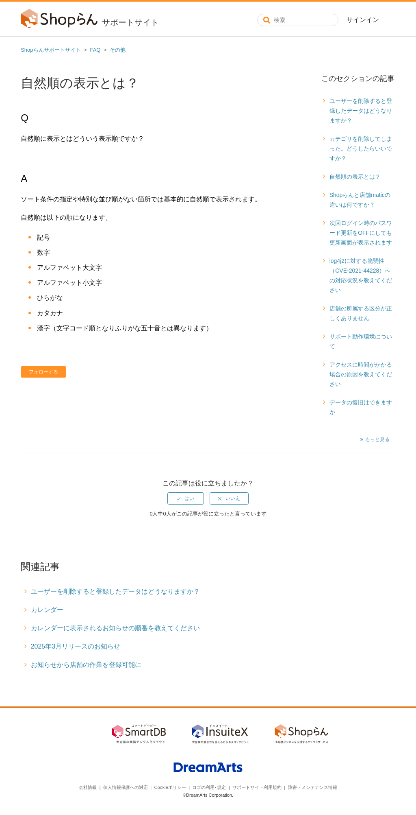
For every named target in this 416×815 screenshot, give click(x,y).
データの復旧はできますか (360, 407)
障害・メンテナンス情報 (312, 787)
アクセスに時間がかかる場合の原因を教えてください (360, 374)
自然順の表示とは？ (355, 176)
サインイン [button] (363, 19)
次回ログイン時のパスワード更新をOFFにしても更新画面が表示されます (360, 233)
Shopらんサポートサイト (50, 50)
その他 (118, 50)
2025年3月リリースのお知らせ (76, 646)
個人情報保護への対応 (125, 787)
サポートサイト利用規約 (257, 787)
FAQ (95, 50)
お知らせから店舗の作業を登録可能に (86, 664)
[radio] (185, 498)
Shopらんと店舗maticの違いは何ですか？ (359, 200)
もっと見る (377, 439)
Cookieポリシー (170, 787)
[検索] (297, 20)
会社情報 (88, 787)
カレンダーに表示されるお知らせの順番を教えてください (115, 628)
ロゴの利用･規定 (209, 787)
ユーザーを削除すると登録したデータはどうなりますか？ (360, 111)
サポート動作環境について (360, 341)
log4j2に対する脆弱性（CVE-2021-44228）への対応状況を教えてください (360, 275)
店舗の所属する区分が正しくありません (360, 313)
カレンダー (47, 609)
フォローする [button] (43, 372)
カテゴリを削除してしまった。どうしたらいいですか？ (360, 148)
